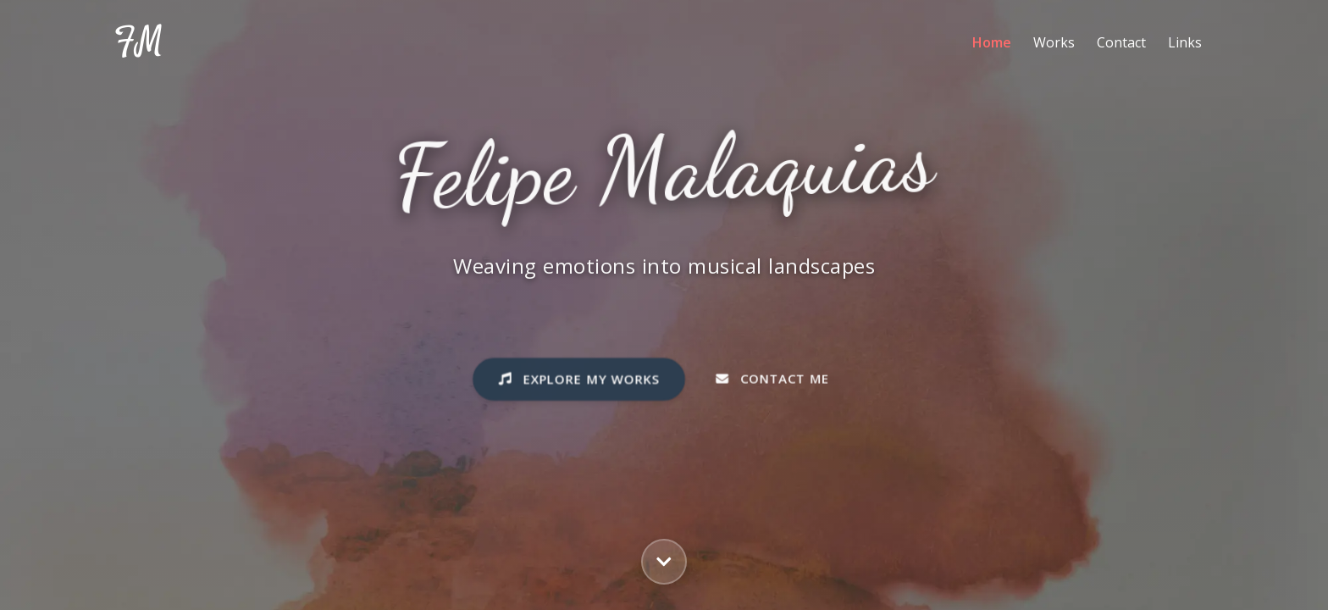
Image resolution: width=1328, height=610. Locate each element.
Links (1185, 42)
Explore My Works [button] (579, 382)
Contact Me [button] (772, 382)
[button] (664, 562)
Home (991, 42)
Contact (1121, 42)
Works (1054, 42)
